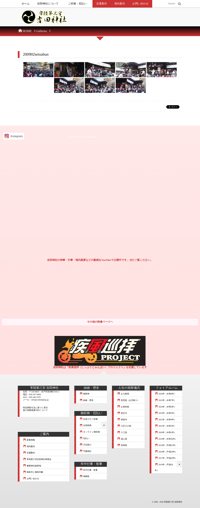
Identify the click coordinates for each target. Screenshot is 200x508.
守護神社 (85, 451)
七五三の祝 (124, 426)
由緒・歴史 (86, 400)
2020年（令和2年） (165, 432)
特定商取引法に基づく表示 (35, 407)
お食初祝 (123, 407)
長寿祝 (122, 445)
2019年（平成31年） (166, 445)
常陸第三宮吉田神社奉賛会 (37, 459)
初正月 (122, 413)
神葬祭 (84, 476)
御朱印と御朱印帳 (33, 472)
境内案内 (119, 3)
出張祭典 (85, 425)
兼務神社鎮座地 (32, 466)
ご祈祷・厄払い (77, 3)
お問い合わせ (140, 3)
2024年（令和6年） (165, 407)
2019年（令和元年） (166, 439)
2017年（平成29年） (166, 458)
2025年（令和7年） (165, 400)
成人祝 (122, 439)
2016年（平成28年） (164, 467)
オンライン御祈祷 (89, 432)
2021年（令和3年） (165, 426)
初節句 (122, 419)
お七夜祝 (123, 394)
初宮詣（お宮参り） (128, 400)
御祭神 (84, 394)
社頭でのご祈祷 (88, 419)
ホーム (26, 3)
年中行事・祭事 (88, 470)
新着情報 (29, 440)
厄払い (84, 438)
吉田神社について (48, 3)
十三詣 (122, 432)
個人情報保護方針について (35, 410)
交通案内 (101, 3)
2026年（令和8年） (165, 394)
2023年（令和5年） (165, 413)
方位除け (85, 445)
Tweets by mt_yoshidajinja (83, 137)
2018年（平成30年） (166, 452)
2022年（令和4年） (165, 419)
